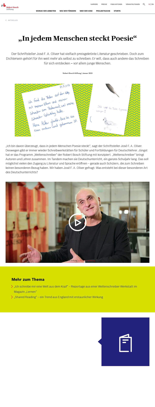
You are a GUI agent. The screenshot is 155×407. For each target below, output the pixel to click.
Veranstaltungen (133, 4)
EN (153, 4)
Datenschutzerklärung (86, 260)
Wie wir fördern (68, 11)
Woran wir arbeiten (46, 11)
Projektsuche (103, 11)
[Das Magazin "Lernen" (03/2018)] (77, 341)
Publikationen (116, 4)
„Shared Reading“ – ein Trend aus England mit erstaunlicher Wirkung (58, 297)
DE (149, 4)
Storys (117, 11)
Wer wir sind (86, 11)
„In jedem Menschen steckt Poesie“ (77, 38)
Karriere (94, 4)
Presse (104, 4)
